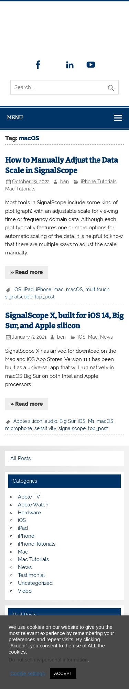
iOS (17, 289)
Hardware (29, 513)
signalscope (18, 296)
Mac (93, 337)
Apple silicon (27, 421)
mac (59, 289)
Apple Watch (33, 505)
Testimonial (31, 575)
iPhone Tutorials (99, 181)
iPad (29, 289)
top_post (45, 296)
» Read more (26, 272)
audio (51, 421)
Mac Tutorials (20, 189)
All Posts (20, 458)
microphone (18, 428)
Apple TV (29, 497)
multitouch (97, 289)
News (106, 337)
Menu (15, 117)
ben (64, 181)
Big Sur (67, 421)
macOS (74, 289)
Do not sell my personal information (48, 660)
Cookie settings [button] (27, 673)
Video (25, 591)
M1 (91, 421)
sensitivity (45, 428)
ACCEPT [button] (63, 673)
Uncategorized (35, 583)
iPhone (43, 289)
